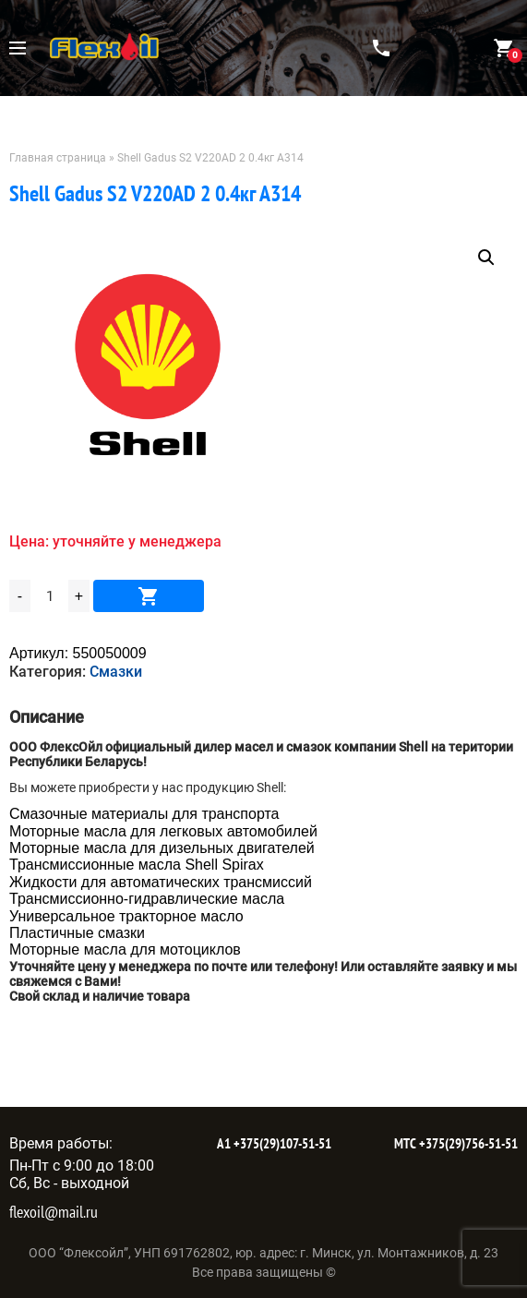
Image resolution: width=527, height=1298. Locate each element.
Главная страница (57, 157)
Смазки (116, 671)
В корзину (148, 596)
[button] (486, 257)
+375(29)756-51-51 (467, 1143)
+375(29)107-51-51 (281, 1143)
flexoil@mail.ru (53, 1211)
